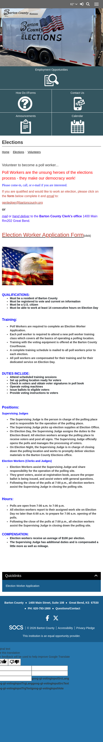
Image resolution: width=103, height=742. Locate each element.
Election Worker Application (22, 585)
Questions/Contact (68, 608)
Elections (18, 152)
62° (73, 4)
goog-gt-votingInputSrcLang (50, 678)
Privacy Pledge (85, 628)
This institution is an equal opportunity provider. (51, 635)
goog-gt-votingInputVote (47, 688)
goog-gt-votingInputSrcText (51, 683)
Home (5, 152)
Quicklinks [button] (17, 576)
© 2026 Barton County (41, 628)
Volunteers (34, 152)
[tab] (51, 576)
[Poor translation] (14, 662)
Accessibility (65, 628)
